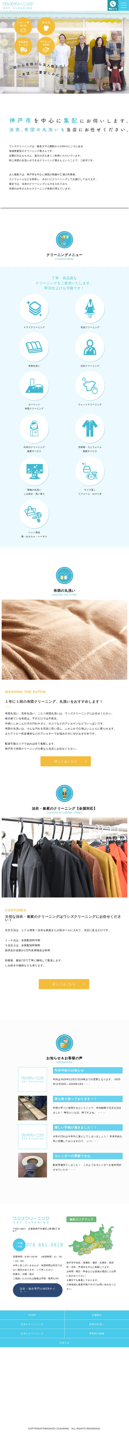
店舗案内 (97, 1315)
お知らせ (64, 1342)
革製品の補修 (96, 1333)
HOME (32, 1315)
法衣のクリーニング (32, 1324)
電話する (113, 9)
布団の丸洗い (96, 1324)
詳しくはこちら (65, 761)
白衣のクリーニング (32, 1333)
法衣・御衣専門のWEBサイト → (37, 1290)
